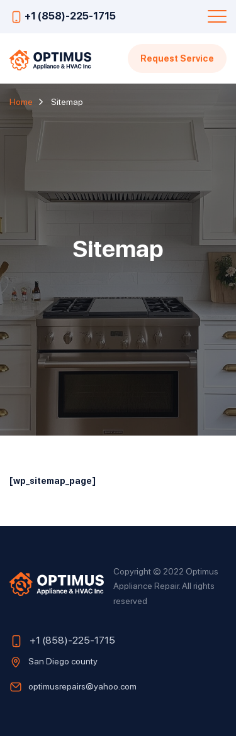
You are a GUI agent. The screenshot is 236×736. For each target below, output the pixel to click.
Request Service (177, 58)
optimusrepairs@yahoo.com (82, 685)
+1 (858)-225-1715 (70, 15)
